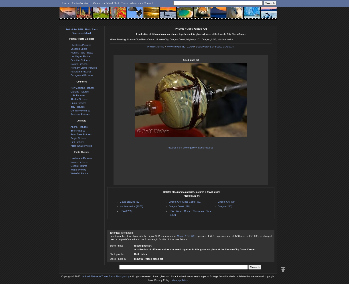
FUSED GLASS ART (224, 47)
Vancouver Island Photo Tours (110, 3)
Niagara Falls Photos (82, 52)
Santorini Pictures (80, 114)
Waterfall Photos (79, 173)
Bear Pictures (78, 130)
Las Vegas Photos (80, 56)
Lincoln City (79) (226, 201)
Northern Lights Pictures (84, 67)
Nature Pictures (79, 64)
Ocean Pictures (79, 166)
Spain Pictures (78, 103)
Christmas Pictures (81, 45)
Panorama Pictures (81, 71)
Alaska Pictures (79, 99)
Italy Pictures (78, 106)
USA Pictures (78, 95)
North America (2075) (131, 206)
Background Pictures (82, 75)
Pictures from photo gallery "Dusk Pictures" (191, 147)
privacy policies (179, 280)
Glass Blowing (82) (130, 201)
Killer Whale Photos (81, 145)
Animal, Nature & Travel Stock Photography (106, 276)
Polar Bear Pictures (81, 134)
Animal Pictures (79, 127)
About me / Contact (141, 3)
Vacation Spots (79, 48)
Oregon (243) (225, 206)
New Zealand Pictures (83, 87)
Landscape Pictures (81, 158)
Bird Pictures (77, 142)
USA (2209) (126, 211)
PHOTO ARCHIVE (155, 47)
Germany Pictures (80, 110)
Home (65, 3)
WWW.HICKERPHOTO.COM (180, 47)
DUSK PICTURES (204, 47)
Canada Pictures (80, 91)
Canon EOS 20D (186, 236)
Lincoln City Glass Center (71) (185, 201)
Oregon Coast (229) (179, 206)
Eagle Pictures (78, 138)
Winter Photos (78, 169)
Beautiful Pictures (80, 60)
